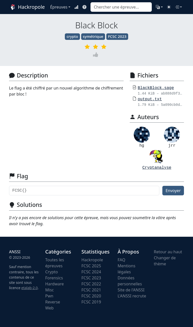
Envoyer (173, 190)
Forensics (54, 278)
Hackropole (26, 7)
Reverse (52, 302)
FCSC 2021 (91, 290)
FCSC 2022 (91, 284)
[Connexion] (178, 7)
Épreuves (58, 7)
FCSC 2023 (117, 36)
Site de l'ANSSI (131, 290)
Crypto (51, 272)
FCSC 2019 (91, 302)
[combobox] (121, 7)
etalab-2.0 (29, 287)
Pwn (49, 296)
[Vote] (96, 54)
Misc (49, 290)
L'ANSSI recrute (132, 296)
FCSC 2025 (91, 266)
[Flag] (84, 190)
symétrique (93, 36)
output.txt (150, 99)
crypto (72, 36)
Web (49, 308)
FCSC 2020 (91, 296)
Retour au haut (168, 252)
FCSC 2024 (91, 272)
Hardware (54, 284)
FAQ (121, 260)
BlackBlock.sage (156, 88)
